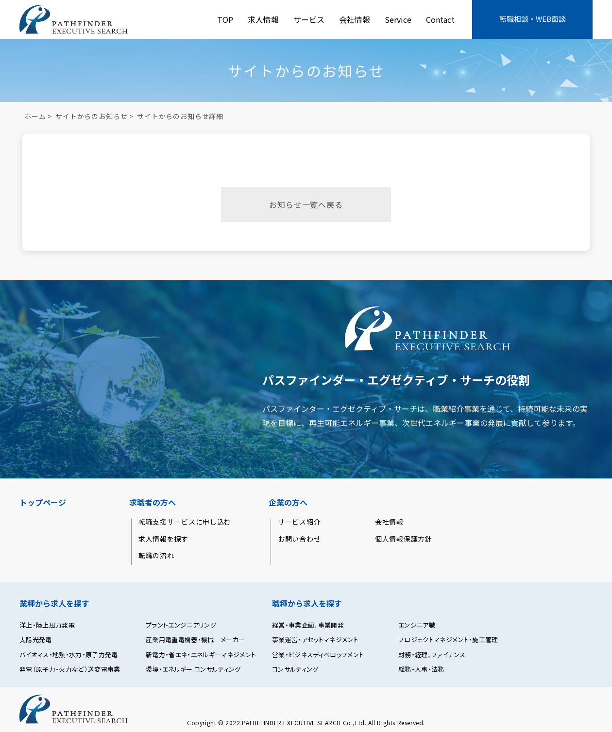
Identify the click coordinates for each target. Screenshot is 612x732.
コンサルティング (295, 669)
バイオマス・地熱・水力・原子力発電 (68, 654)
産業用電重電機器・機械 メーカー (195, 639)
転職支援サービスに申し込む (184, 522)
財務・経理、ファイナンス (431, 654)
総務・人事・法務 (421, 669)
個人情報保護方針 (403, 539)
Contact (440, 19)
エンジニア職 (416, 625)
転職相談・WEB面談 (532, 19)
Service (398, 19)
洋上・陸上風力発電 (47, 625)
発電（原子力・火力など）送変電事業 (69, 669)
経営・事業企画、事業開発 (308, 625)
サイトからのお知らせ (91, 116)
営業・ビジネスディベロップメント (318, 654)
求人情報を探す (163, 539)
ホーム (35, 116)
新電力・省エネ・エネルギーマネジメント (201, 654)
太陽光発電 (35, 639)
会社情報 (354, 19)
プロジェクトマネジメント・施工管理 (448, 639)
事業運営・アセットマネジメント (315, 639)
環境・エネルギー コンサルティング (193, 669)
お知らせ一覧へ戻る (305, 204)
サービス (308, 19)
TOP (225, 19)
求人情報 (263, 19)
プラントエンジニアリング (181, 625)
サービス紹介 (299, 522)
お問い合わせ (299, 539)
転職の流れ (156, 555)
